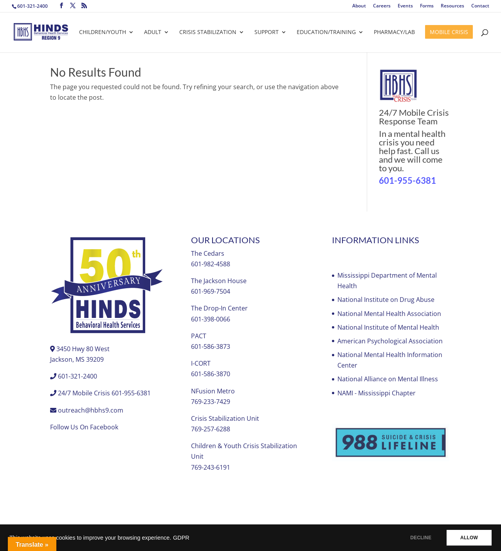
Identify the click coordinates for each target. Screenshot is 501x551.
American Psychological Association (390, 341)
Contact (480, 6)
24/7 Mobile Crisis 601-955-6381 (104, 393)
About (359, 6)
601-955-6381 (407, 180)
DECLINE (420, 537)
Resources (452, 6)
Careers (382, 6)
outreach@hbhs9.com (90, 410)
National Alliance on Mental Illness (387, 379)
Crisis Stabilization (207, 32)
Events (405, 6)
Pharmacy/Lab (394, 32)
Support (266, 32)
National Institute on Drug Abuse (385, 299)
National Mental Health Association (389, 313)
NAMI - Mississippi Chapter (376, 393)
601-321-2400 (32, 6)
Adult (152, 32)
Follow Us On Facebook (84, 427)
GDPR (181, 538)
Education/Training (326, 32)
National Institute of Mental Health (388, 327)
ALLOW (469, 537)
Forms (427, 6)
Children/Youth (102, 32)
